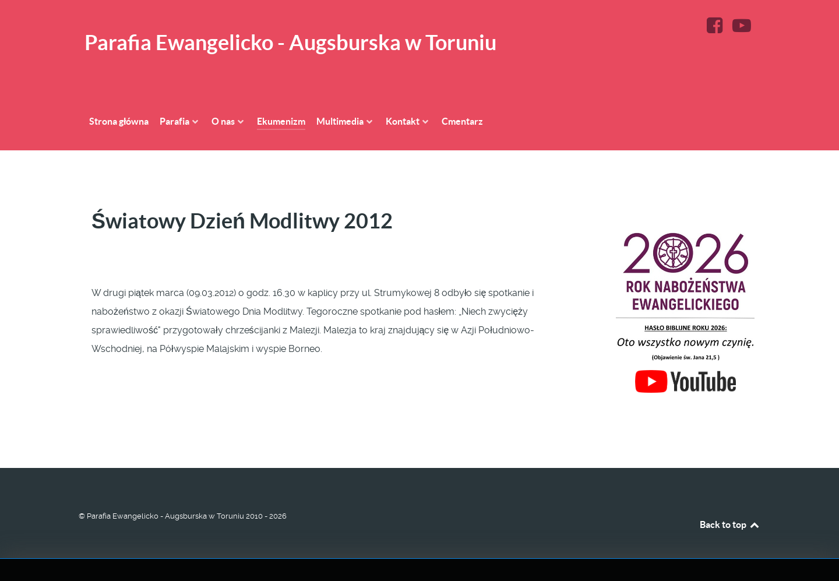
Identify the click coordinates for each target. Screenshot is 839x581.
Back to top (730, 524)
